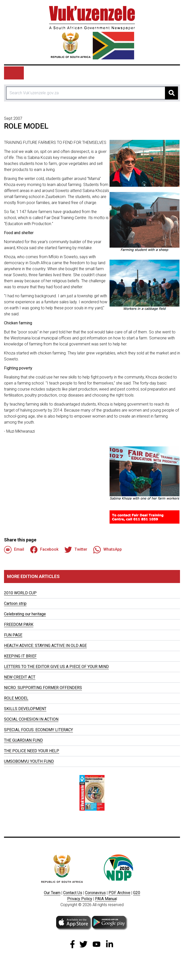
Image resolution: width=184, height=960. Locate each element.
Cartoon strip (15, 603)
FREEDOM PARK (18, 624)
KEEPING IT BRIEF (20, 656)
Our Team (52, 892)
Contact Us (72, 892)
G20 (136, 892)
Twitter (75, 549)
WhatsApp (107, 549)
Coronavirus (95, 892)
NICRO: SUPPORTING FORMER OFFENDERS (43, 687)
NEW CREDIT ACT (19, 677)
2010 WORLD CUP (20, 593)
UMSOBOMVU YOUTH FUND (29, 761)
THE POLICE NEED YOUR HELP (31, 750)
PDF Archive (119, 892)
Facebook (44, 549)
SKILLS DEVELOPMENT (25, 708)
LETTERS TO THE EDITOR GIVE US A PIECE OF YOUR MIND (56, 666)
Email (14, 549)
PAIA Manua (105, 898)
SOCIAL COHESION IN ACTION (31, 719)
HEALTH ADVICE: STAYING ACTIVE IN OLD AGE (45, 645)
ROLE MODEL (16, 698)
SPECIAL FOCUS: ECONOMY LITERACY (38, 729)
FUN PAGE (13, 635)
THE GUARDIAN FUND (23, 740)
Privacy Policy (79, 898)
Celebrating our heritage (25, 614)
